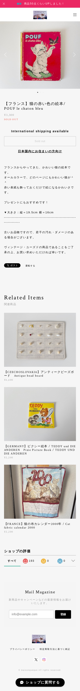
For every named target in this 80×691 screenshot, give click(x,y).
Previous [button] (6, 54)
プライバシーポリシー (22, 649)
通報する (30, 266)
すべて (12, 560)
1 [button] (37, 92)
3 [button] (43, 92)
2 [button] (40, 92)
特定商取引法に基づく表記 (55, 649)
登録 (63, 614)
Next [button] (73, 54)
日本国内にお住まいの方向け (40, 151)
